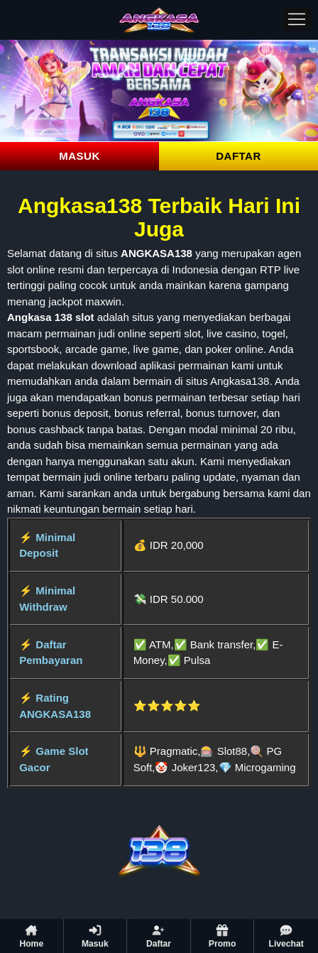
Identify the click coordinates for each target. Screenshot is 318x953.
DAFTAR (238, 156)
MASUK (79, 156)
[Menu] (297, 19)
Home (31, 936)
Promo (222, 936)
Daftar (158, 936)
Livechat (285, 936)
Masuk (95, 936)
